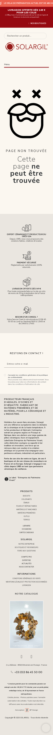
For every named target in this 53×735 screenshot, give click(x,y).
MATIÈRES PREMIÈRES (26, 513)
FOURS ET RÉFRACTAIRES (26, 506)
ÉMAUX (27, 503)
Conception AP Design (26, 710)
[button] (37, 23)
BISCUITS (26, 496)
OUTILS (26, 516)
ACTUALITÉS (26, 564)
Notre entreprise (26, 544)
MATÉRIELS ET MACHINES (26, 509)
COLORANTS (26, 499)
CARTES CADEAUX (26, 532)
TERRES (26, 520)
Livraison (26, 585)
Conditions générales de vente (26, 578)
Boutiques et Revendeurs (26, 547)
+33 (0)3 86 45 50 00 (28, 672)
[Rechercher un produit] (25, 36)
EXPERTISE (26, 560)
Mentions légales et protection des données (26, 582)
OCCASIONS (26, 529)
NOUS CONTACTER (26, 567)
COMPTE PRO (26, 557)
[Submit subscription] (44, 364)
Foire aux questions (26, 551)
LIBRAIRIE (26, 526)
